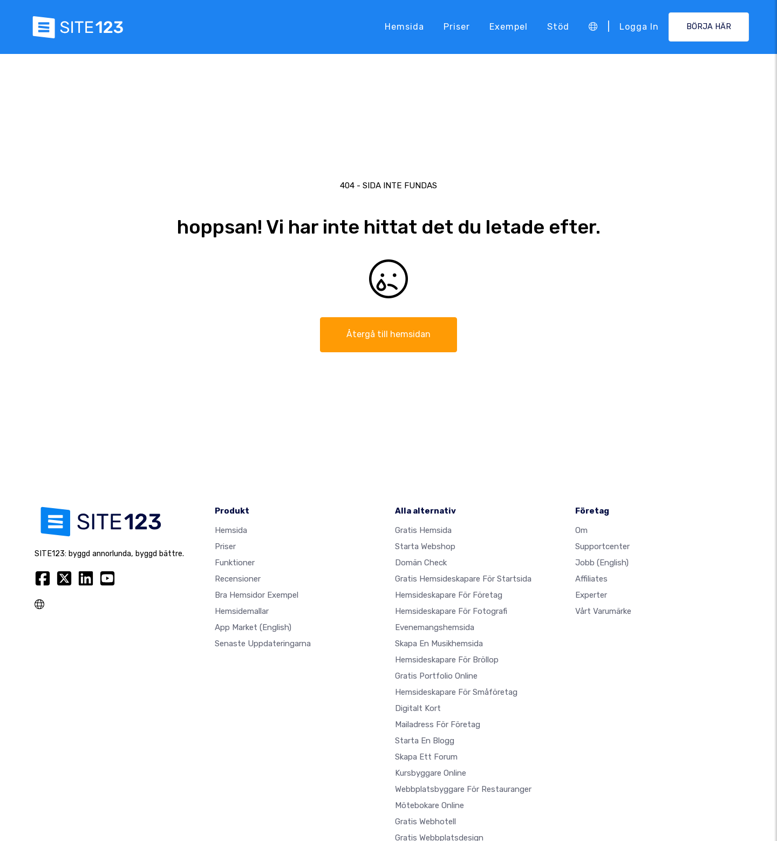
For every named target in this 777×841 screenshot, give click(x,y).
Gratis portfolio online (436, 676)
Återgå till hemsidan (388, 334)
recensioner (238, 579)
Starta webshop (425, 546)
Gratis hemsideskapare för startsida (463, 579)
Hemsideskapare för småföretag (456, 692)
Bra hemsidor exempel (256, 595)
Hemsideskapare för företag (448, 595)
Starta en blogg (424, 741)
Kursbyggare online (430, 773)
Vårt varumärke (603, 611)
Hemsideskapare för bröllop (447, 660)
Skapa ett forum (426, 757)
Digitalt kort (418, 708)
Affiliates (591, 579)
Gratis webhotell (425, 821)
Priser (457, 27)
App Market (253, 627)
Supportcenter (602, 546)
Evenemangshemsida (434, 627)
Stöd (558, 27)
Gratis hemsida (423, 530)
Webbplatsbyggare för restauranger (463, 789)
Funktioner (235, 562)
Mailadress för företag (437, 724)
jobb (602, 562)
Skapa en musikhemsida (439, 643)
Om (581, 530)
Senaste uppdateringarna (263, 643)
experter (591, 595)
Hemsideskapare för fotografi (451, 611)
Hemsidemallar (242, 611)
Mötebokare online (429, 805)
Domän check (421, 562)
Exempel (508, 27)
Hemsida (404, 27)
